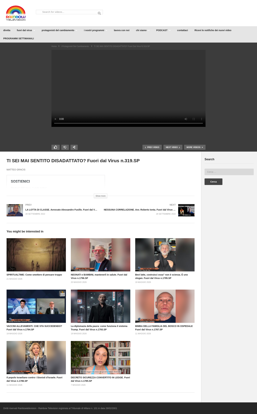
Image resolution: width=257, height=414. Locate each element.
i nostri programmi (95, 30)
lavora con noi (121, 30)
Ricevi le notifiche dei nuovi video (213, 30)
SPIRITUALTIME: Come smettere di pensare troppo (34, 274)
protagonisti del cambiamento (59, 30)
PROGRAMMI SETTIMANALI (18, 38)
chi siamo (143, 30)
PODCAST (163, 30)
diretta (6, 30)
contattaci (182, 30)
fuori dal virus (26, 30)
